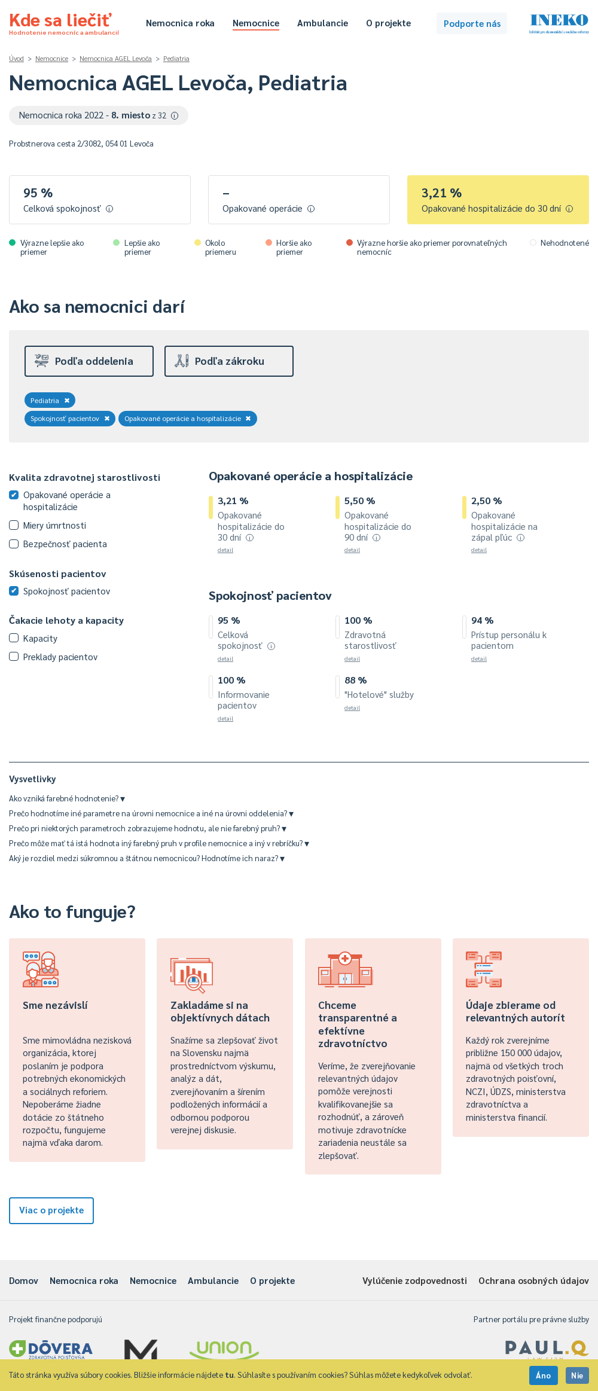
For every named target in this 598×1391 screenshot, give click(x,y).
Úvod (16, 58)
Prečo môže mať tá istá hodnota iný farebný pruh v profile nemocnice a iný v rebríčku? (159, 843)
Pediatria (176, 58)
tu (229, 1374)
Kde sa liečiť (64, 21)
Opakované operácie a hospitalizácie (188, 418)
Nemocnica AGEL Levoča (116, 58)
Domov (23, 1280)
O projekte (388, 22)
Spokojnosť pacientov (70, 418)
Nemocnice (256, 22)
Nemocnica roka (180, 22)
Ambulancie (322, 22)
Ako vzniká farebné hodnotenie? (67, 798)
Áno (543, 1375)
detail (225, 549)
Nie (577, 1375)
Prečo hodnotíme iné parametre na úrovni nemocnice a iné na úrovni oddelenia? (151, 813)
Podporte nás (472, 23)
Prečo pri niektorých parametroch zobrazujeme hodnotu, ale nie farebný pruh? (147, 828)
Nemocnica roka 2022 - (99, 114)
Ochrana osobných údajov (533, 1280)
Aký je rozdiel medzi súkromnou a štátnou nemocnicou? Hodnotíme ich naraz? (147, 858)
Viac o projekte (51, 1209)
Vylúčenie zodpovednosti (414, 1280)
